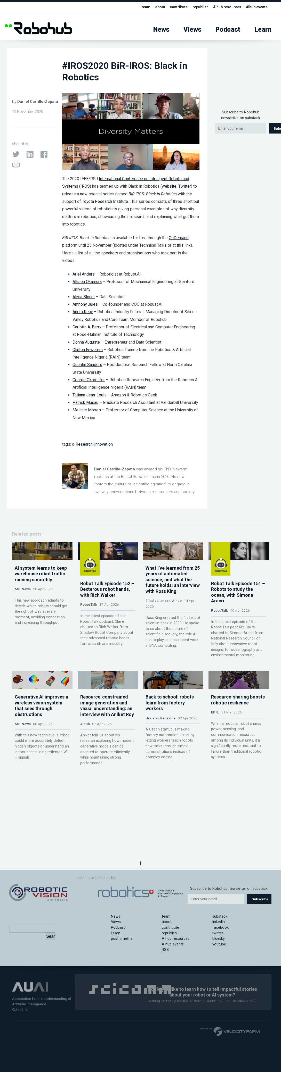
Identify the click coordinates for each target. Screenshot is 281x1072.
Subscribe (260, 899)
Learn (262, 29)
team (139, 7)
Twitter (184, 186)
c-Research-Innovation (92, 444)
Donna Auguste (86, 342)
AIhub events (256, 7)
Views (192, 29)
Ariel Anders (84, 274)
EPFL (215, 751)
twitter (217, 933)
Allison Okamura (87, 281)
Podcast (227, 29)
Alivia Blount (84, 296)
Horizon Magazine (160, 757)
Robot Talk (88, 613)
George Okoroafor (89, 379)
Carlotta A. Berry (87, 327)
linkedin (218, 922)
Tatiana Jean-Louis (90, 395)
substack (219, 916)
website (169, 186)
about (154, 7)
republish (196, 7)
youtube (219, 944)
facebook (220, 927)
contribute (173, 7)
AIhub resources (224, 7)
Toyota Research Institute (105, 201)
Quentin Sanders (87, 364)
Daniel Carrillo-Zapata (37, 101)
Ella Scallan (155, 625)
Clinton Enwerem (88, 349)
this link (184, 245)
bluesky (218, 938)
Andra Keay (83, 311)
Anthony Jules (85, 304)
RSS (165, 950)
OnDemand (179, 237)
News (161, 29)
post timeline (122, 938)
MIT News (23, 613)
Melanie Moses (87, 410)
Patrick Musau (85, 402)
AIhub (177, 625)
